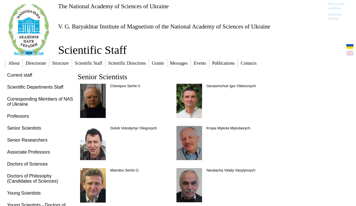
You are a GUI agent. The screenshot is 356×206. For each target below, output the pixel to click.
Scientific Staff (92, 50)
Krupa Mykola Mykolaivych (228, 128)
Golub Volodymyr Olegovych (133, 128)
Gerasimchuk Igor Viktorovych (231, 86)
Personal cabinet (336, 6)
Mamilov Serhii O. (124, 170)
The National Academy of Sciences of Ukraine (113, 6)
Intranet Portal (335, 16)
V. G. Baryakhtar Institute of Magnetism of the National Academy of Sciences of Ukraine (164, 26)
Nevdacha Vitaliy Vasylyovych (230, 170)
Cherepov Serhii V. (125, 86)
